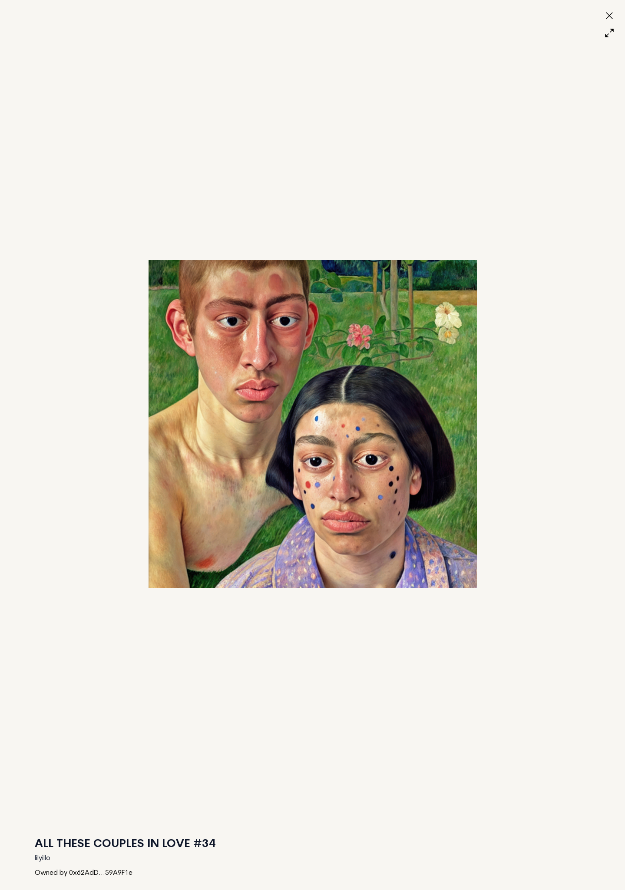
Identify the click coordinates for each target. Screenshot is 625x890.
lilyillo (42, 858)
